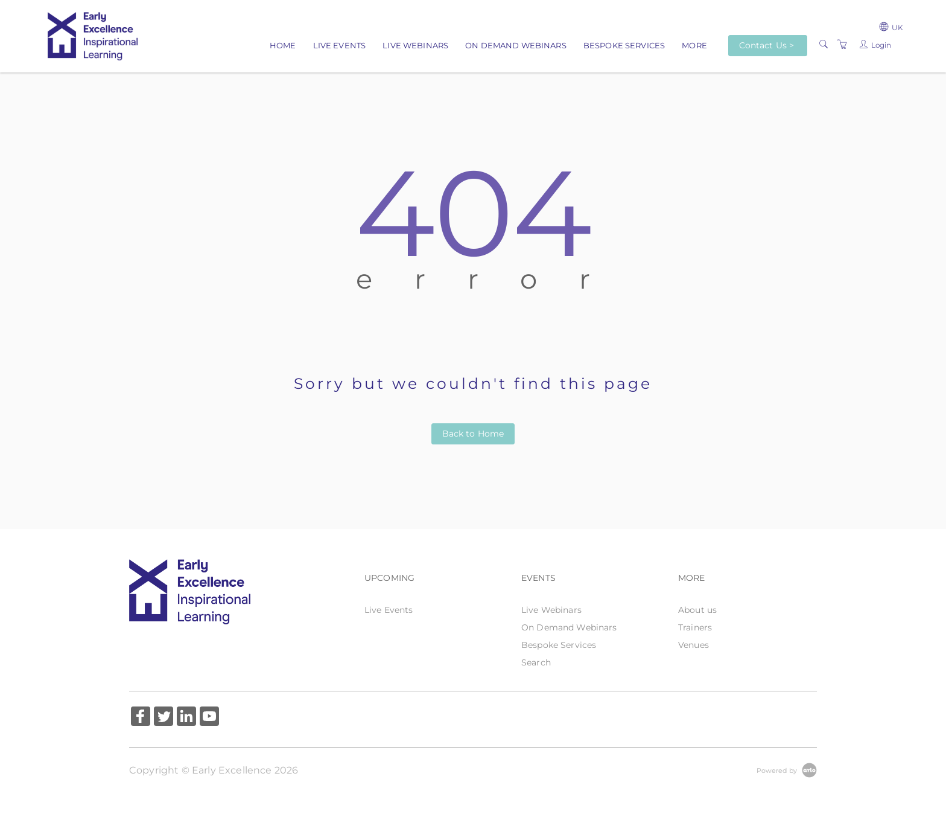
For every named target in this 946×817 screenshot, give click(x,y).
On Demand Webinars (516, 45)
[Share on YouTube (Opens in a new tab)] (209, 717)
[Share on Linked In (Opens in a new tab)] (186, 717)
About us (697, 609)
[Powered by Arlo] (787, 770)
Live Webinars (415, 45)
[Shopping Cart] (842, 44)
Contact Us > (767, 45)
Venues (693, 644)
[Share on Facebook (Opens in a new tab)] (140, 717)
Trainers (695, 627)
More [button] (694, 45)
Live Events (339, 45)
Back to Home (473, 433)
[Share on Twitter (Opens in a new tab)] (163, 717)
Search (536, 662)
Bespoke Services (624, 45)
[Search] (823, 45)
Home (283, 45)
